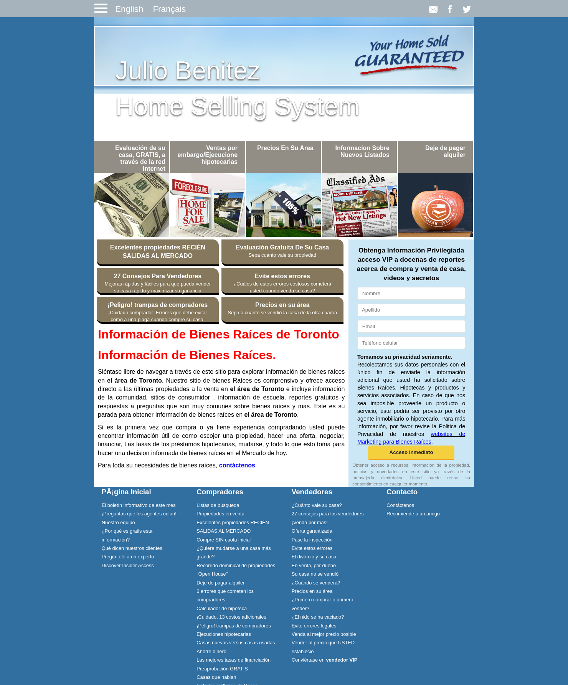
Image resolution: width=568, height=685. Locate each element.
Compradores (219, 492)
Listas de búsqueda (217, 505)
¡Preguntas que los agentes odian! (139, 514)
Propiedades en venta (220, 514)
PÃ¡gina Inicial (126, 492)
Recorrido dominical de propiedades (235, 565)
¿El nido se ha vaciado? (318, 617)
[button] (411, 453)
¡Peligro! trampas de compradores (233, 626)
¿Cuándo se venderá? (316, 583)
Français (169, 9)
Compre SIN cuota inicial (223, 540)
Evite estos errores (312, 548)
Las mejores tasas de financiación (233, 660)
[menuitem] (142, 505)
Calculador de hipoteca (221, 608)
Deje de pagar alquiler (220, 583)
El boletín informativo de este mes (139, 505)
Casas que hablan (216, 677)
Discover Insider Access (128, 565)
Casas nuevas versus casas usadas (235, 642)
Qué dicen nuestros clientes (132, 548)
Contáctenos (400, 505)
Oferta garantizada (312, 531)
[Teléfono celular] (411, 343)
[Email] (411, 326)
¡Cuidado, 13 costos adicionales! (231, 617)
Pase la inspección (312, 540)
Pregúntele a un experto (128, 557)
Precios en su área (312, 591)
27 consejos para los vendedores (328, 514)
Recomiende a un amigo (413, 514)
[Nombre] (411, 293)
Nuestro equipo (118, 522)
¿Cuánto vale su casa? (317, 505)
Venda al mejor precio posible (324, 634)
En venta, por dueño (314, 565)
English (129, 9)
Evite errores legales (314, 626)
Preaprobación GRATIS (222, 669)
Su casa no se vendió (315, 574)
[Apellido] (411, 310)
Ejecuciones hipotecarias (223, 634)
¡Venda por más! (310, 522)
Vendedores (312, 492)
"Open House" (212, 574)
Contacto (402, 492)
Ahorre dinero (211, 651)
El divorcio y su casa (314, 557)
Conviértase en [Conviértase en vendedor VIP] (324, 660)
